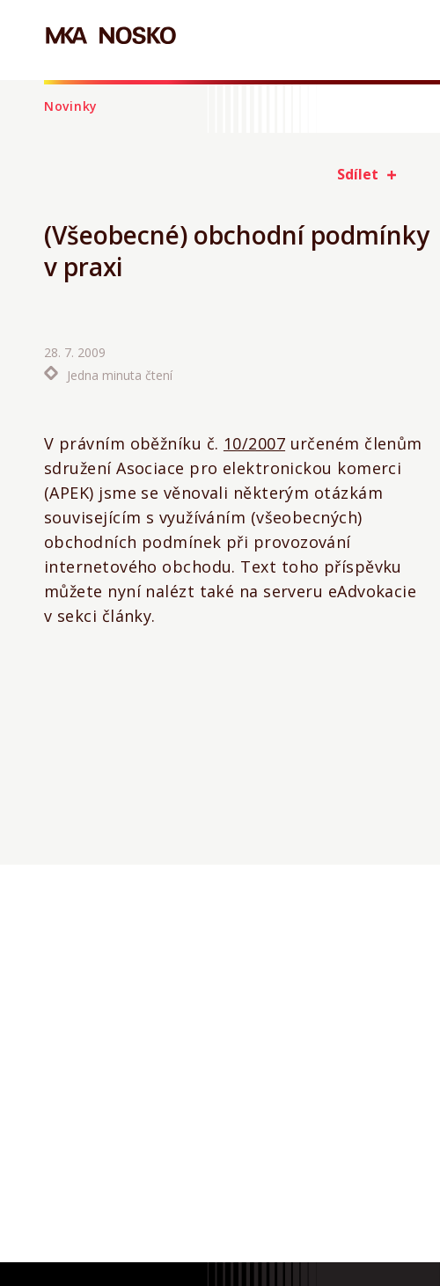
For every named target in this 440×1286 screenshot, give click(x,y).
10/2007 (254, 443)
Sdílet (357, 174)
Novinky (71, 106)
